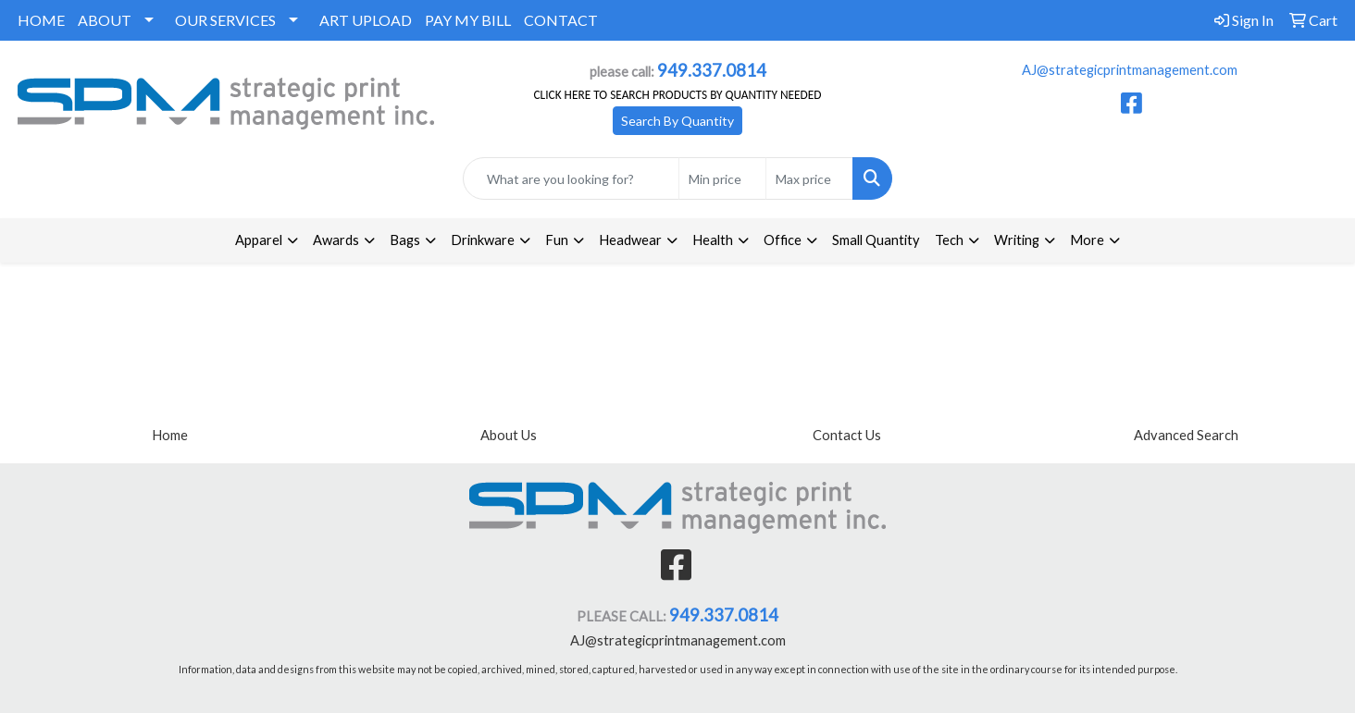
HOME (41, 20)
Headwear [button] (630, 240)
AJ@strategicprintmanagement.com (1129, 70)
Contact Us (847, 435)
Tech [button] (949, 240)
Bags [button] (405, 240)
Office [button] (783, 240)
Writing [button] (1016, 240)
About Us (508, 435)
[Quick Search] (571, 178)
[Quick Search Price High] (809, 178)
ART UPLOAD (365, 20)
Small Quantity (876, 240)
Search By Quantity (677, 121)
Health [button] (712, 240)
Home (170, 435)
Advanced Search (1186, 435)
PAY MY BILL (468, 20)
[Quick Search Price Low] (722, 178)
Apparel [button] (258, 240)
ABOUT (104, 20)
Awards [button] (336, 240)
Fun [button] (556, 240)
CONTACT (561, 20)
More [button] (1087, 240)
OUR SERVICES (225, 20)
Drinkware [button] (483, 240)
